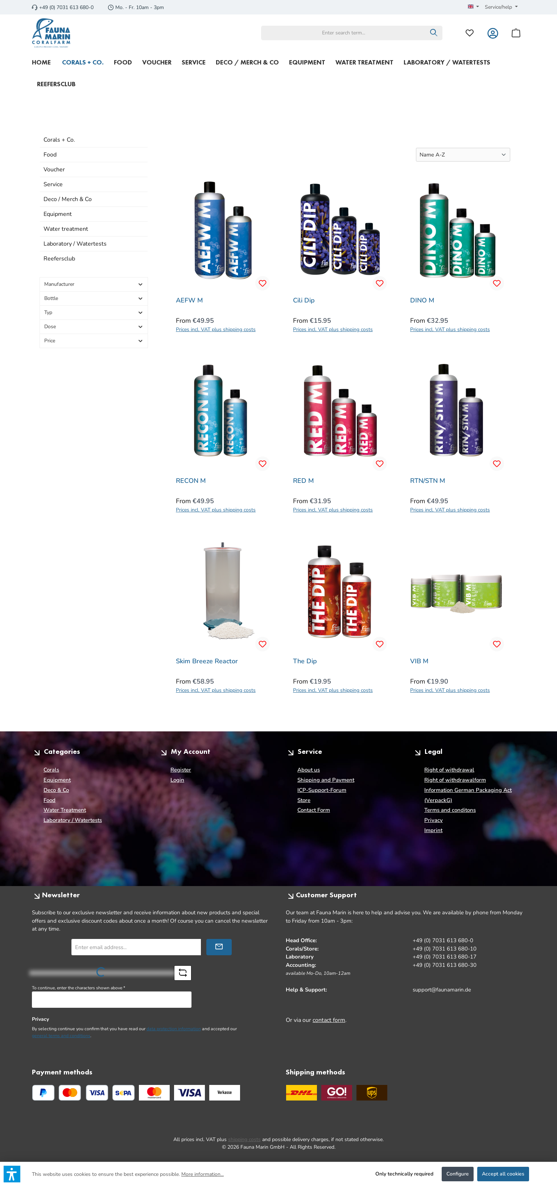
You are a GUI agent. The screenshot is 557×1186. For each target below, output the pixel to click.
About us (308, 769)
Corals (51, 769)
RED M (303, 481)
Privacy (433, 820)
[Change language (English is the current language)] (473, 7)
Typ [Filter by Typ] (93, 312)
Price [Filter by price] (93, 340)
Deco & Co (56, 790)
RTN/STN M (427, 481)
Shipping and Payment (325, 780)
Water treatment (66, 229)
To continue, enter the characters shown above (78, 988)
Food (50, 155)
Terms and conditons (450, 810)
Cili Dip (304, 300)
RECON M (191, 481)
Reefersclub (59, 259)
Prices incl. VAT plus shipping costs (216, 329)
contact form (329, 1020)
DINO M (422, 300)
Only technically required (404, 1173)
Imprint (433, 830)
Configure (457, 1173)
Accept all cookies (503, 1173)
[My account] (492, 32)
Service (53, 184)
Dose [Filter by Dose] (93, 326)
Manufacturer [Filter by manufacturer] (93, 284)
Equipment (58, 214)
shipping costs (244, 1139)
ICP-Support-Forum (321, 790)
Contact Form (313, 810)
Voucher (54, 170)
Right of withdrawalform (455, 780)
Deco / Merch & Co (68, 199)
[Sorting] (463, 155)
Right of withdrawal (449, 769)
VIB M (419, 661)
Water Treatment (65, 810)
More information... (202, 1174)
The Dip (305, 661)
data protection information (174, 1029)
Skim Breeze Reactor (207, 661)
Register (180, 769)
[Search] (433, 33)
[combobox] (343, 33)
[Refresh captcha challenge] (182, 973)
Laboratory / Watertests (75, 244)
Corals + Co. (59, 140)
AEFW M (189, 300)
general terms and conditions (61, 1036)
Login (177, 780)
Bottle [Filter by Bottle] (93, 298)
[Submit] (219, 947)
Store (303, 800)
